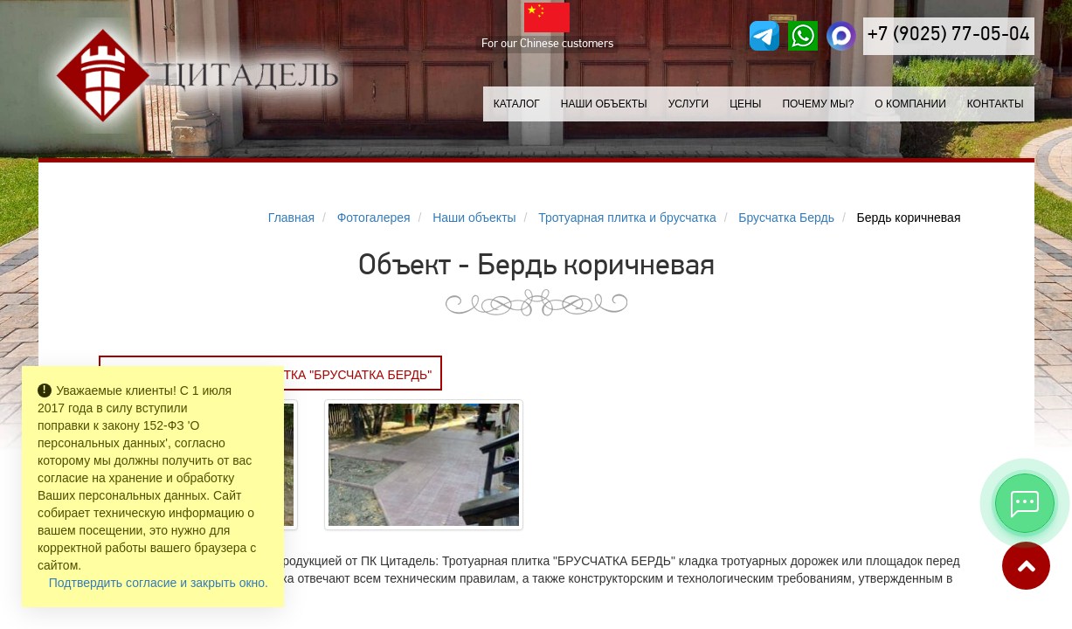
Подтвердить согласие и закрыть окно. (158, 583)
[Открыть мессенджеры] (1025, 503)
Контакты (995, 104)
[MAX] (841, 36)
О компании (910, 104)
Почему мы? (818, 104)
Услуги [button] (688, 104)
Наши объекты (604, 104)
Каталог (517, 104)
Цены (745, 104)
